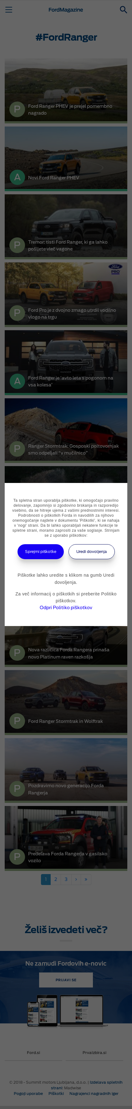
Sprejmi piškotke (40, 551)
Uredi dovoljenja (91, 551)
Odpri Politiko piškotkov (66, 607)
